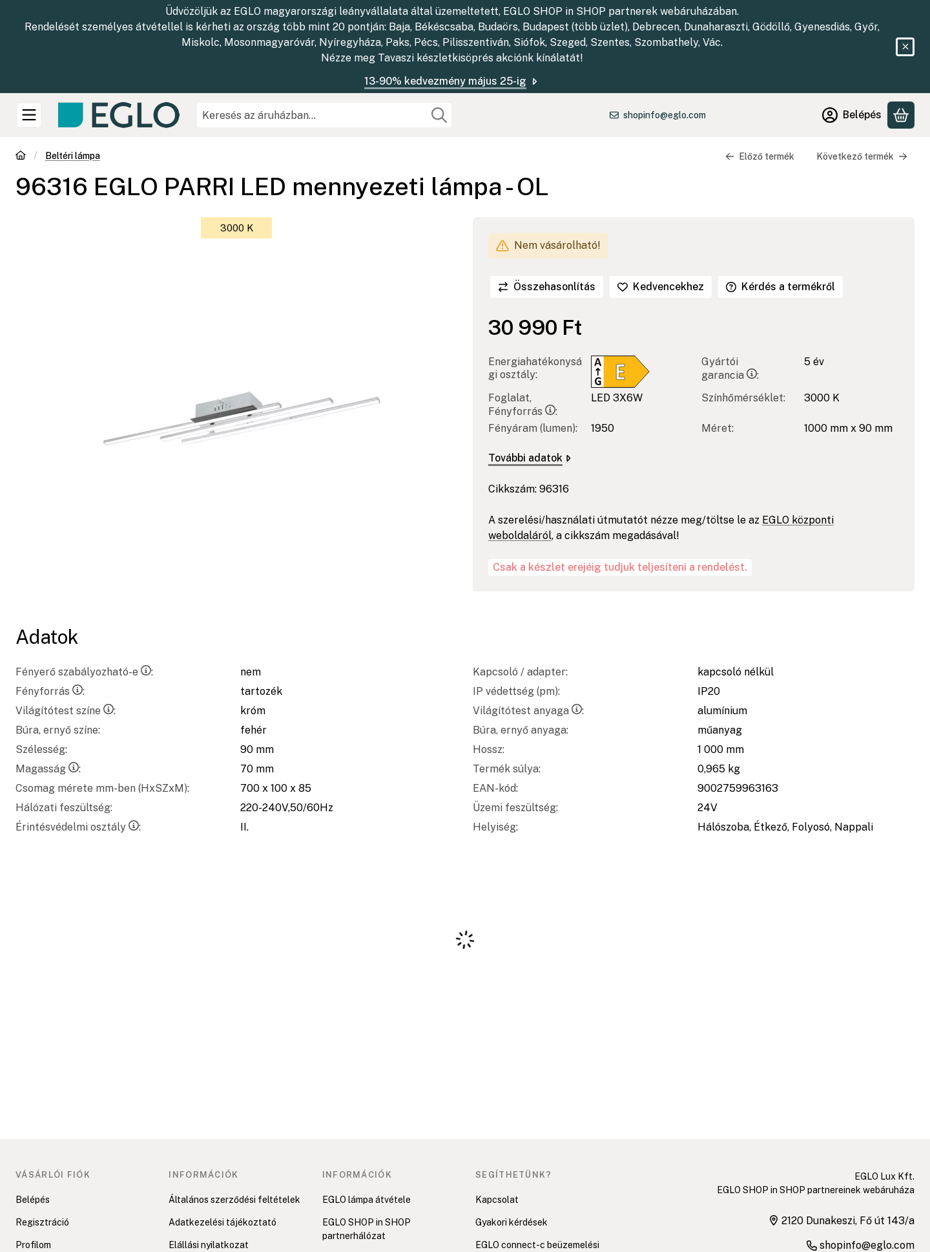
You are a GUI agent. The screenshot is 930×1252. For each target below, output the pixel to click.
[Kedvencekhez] (661, 287)
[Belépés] (851, 115)
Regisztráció (42, 1222)
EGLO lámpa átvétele (366, 1199)
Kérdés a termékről (780, 287)
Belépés (33, 1199)
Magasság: (48, 769)
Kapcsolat (497, 1199)
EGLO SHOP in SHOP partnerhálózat (366, 1229)
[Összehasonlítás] (546, 287)
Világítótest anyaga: (528, 711)
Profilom (33, 1245)
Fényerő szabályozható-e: (84, 672)
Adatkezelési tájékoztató (222, 1222)
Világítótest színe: (66, 711)
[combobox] (324, 115)
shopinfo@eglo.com (664, 115)
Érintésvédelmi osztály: (78, 827)
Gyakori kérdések (511, 1222)
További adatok (529, 458)
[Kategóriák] (29, 115)
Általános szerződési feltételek (234, 1199)
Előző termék (759, 156)
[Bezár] (905, 46)
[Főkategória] (21, 157)
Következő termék (861, 156)
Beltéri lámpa (72, 156)
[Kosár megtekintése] (900, 115)
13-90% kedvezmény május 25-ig (451, 81)
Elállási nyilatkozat (209, 1245)
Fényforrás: (50, 691)
